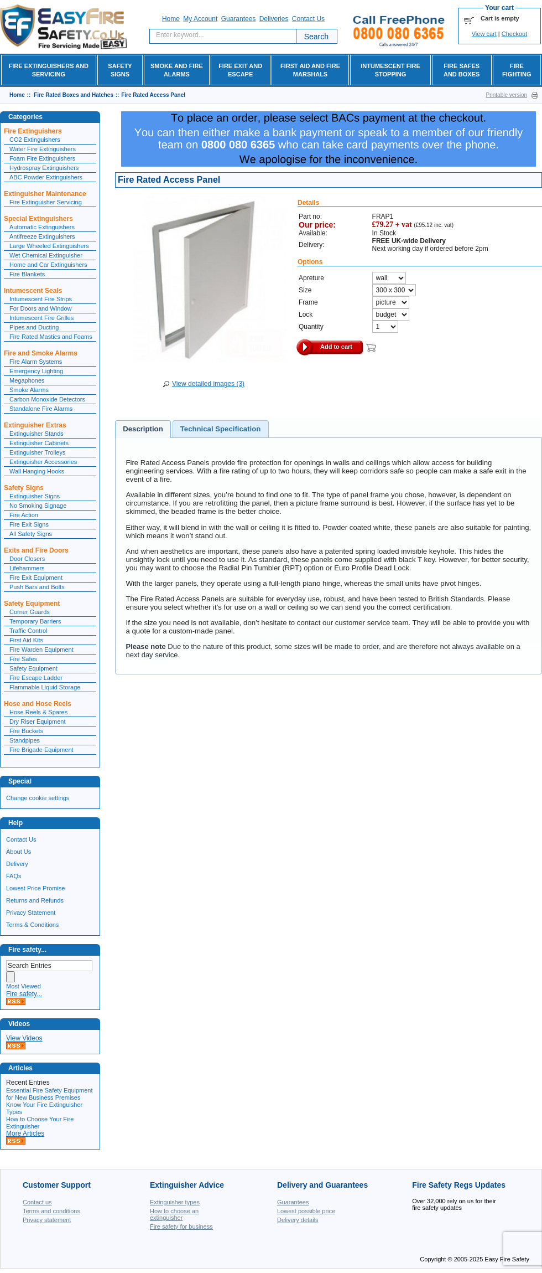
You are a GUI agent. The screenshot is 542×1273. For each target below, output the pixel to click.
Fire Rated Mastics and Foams (50, 336)
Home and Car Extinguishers (48, 264)
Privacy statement (47, 1220)
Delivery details (298, 1220)
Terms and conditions (51, 1211)
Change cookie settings (37, 798)
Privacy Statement (30, 912)
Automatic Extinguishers (42, 227)
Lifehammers (27, 568)
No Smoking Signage (37, 505)
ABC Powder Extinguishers (45, 177)
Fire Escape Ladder (35, 677)
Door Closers (27, 558)
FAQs (14, 876)
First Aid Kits (26, 640)
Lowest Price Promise (35, 888)
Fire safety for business (181, 1226)
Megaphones (27, 380)
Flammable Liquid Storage (44, 687)
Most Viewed (23, 986)
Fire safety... (24, 994)
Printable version (506, 95)
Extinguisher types (175, 1202)
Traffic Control (28, 630)
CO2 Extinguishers (34, 139)
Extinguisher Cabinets (39, 443)
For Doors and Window (40, 308)
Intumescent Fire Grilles (41, 318)
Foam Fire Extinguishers (42, 158)
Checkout (514, 33)
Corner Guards (29, 612)
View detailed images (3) (208, 384)
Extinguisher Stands (36, 433)
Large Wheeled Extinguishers (49, 246)
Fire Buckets (26, 731)
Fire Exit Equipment (35, 577)
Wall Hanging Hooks (36, 471)
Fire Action (23, 515)
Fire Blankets (27, 274)
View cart (484, 33)
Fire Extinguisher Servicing (45, 202)
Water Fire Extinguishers (42, 149)
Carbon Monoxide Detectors (47, 399)
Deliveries (274, 19)
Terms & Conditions (32, 924)
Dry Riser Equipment (37, 721)
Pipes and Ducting (34, 327)
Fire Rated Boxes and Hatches (73, 95)
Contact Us (21, 839)
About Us (18, 851)
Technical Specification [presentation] (220, 429)
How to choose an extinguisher (174, 1214)
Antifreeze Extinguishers (42, 236)
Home (171, 19)
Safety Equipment (33, 668)
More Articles (25, 1133)
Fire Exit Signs (29, 524)
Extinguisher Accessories (43, 461)
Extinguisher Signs (34, 496)
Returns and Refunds (35, 900)
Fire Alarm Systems (35, 361)
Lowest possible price (306, 1211)
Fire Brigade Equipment (41, 749)
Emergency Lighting (36, 371)
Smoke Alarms (29, 389)
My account (200, 19)
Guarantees (238, 19)
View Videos (24, 1038)
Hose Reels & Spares (38, 712)
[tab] (143, 429)
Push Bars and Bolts (37, 587)
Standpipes (24, 740)
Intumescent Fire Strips (40, 299)
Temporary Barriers (35, 621)
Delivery (17, 863)
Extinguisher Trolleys (37, 452)
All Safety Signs (30, 533)
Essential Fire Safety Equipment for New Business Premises (49, 1094)
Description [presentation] (143, 429)
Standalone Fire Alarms (40, 408)
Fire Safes (23, 659)
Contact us (37, 1202)
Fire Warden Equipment (41, 649)
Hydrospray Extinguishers (44, 167)
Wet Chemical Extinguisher (45, 255)
